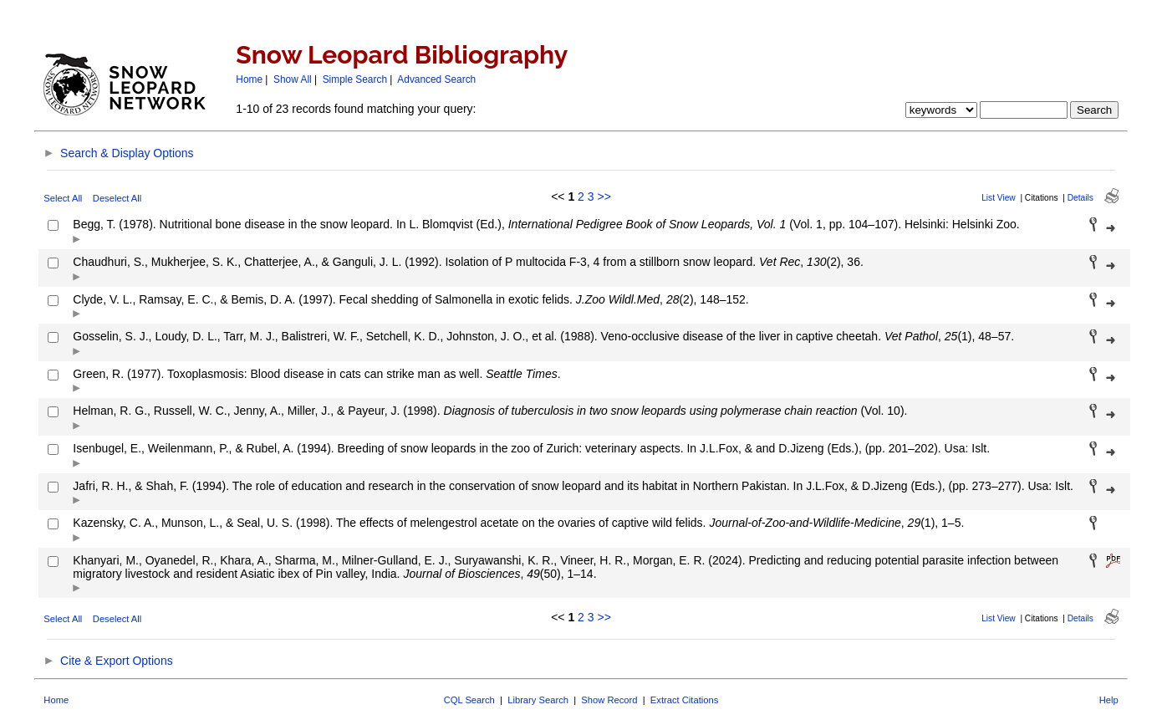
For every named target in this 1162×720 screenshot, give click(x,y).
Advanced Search (436, 79)
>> (603, 196)
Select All (62, 198)
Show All (292, 79)
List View (998, 197)
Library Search (537, 700)
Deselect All (117, 198)
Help (1109, 700)
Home (249, 79)
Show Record (609, 700)
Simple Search (355, 79)
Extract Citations (684, 700)
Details (1080, 197)
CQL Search (469, 700)
